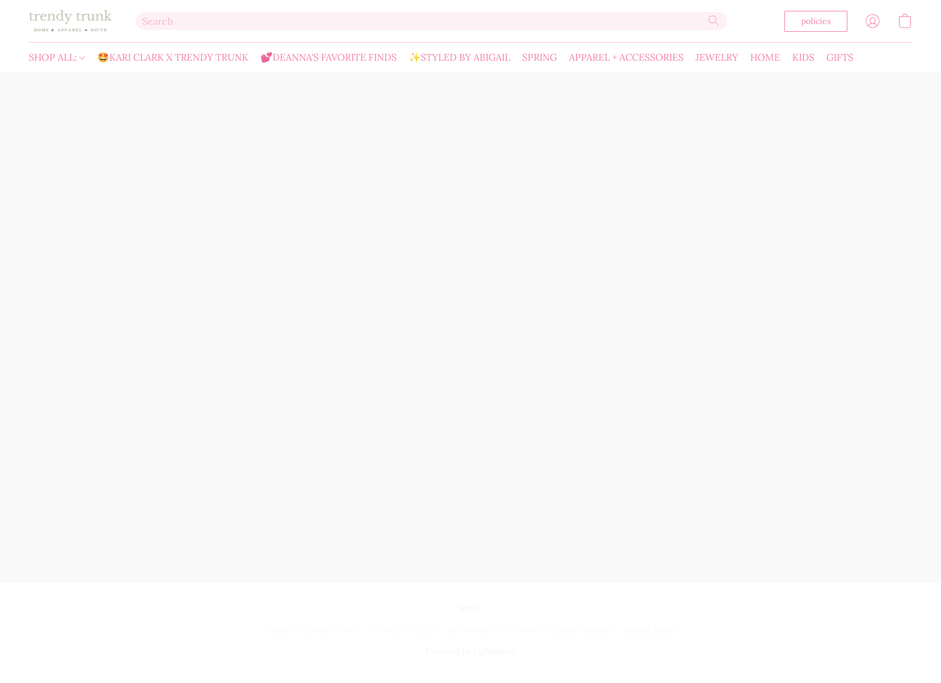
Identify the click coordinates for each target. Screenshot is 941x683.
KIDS (803, 57)
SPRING (539, 57)
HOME (765, 57)
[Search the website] (714, 20)
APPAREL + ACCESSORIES (626, 57)
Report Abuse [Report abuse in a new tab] (650, 630)
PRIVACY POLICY (403, 630)
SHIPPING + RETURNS (493, 630)
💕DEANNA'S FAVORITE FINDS (328, 57)
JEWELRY (717, 57)
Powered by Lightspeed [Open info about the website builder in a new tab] (470, 651)
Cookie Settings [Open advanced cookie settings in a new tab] (581, 630)
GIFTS (839, 57)
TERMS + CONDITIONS (311, 630)
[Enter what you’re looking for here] (431, 21)
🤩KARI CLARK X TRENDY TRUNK (172, 57)
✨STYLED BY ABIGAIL (459, 57)
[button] (70, 21)
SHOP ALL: (57, 57)
